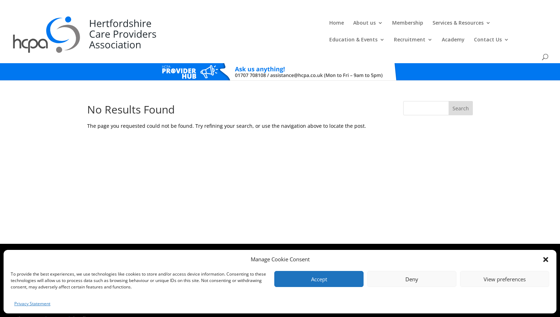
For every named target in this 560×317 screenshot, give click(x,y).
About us (193, 23)
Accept (319, 279)
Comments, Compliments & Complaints (228, 242)
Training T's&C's (316, 242)
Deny (411, 279)
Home (165, 23)
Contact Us (487, 23)
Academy (452, 23)
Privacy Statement (32, 304)
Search (460, 91)
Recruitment (409, 23)
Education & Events (353, 23)
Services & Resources (286, 23)
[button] (545, 259)
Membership (236, 23)
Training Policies (350, 242)
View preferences (505, 279)
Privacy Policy (283, 242)
